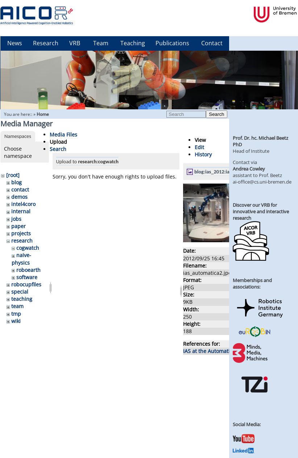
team (17, 306)
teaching (21, 298)
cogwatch (27, 247)
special (19, 291)
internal (20, 211)
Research (45, 43)
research (22, 240)
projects (21, 233)
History (203, 154)
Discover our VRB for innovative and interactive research (261, 211)
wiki (16, 321)
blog (16, 182)
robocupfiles (26, 284)
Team (100, 43)
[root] (13, 175)
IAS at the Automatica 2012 (215, 351)
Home (43, 114)
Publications (172, 43)
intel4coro (23, 204)
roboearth (28, 269)
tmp (16, 313)
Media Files (63, 134)
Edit (199, 147)
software (26, 277)
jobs (16, 218)
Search (216, 114)
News (14, 43)
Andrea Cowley (249, 168)
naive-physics (21, 259)
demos (19, 196)
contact (20, 189)
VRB (74, 43)
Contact (212, 43)
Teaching (132, 43)
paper (18, 226)
